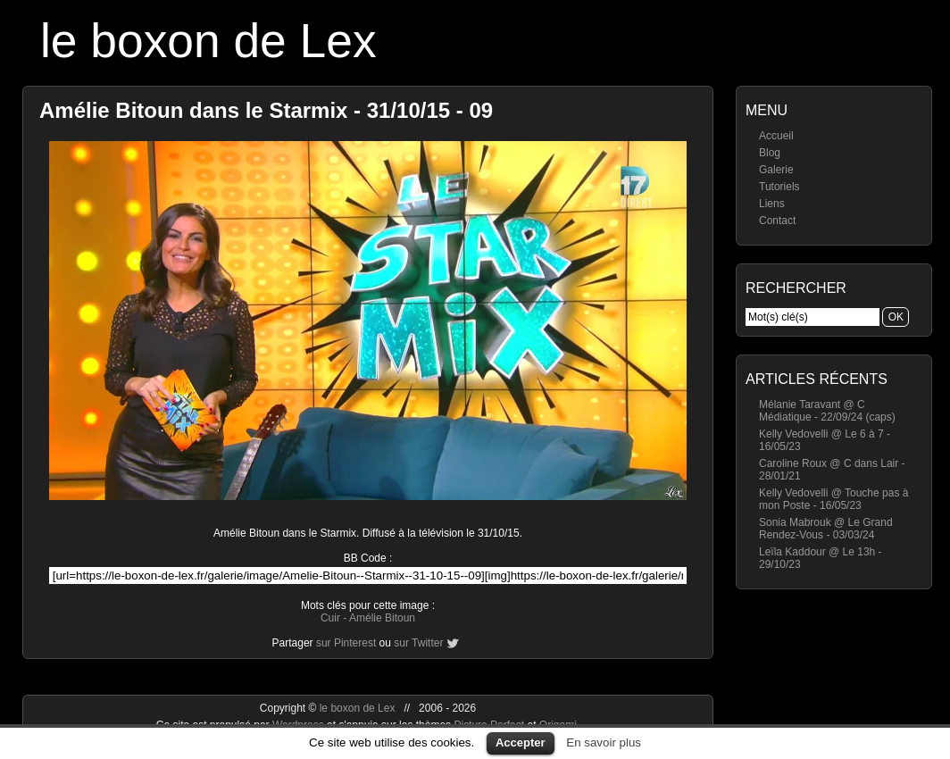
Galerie (776, 169)
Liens (772, 203)
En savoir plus (603, 742)
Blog (769, 152)
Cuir (330, 618)
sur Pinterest (346, 643)
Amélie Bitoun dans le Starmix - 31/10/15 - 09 (266, 110)
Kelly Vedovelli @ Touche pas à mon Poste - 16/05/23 (833, 499)
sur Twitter (418, 643)
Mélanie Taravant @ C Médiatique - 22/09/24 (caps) (827, 410)
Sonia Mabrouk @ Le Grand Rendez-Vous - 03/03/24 (826, 528)
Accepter (521, 742)
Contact (777, 220)
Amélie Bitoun (382, 618)
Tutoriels (779, 186)
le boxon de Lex (208, 40)
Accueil (776, 135)
